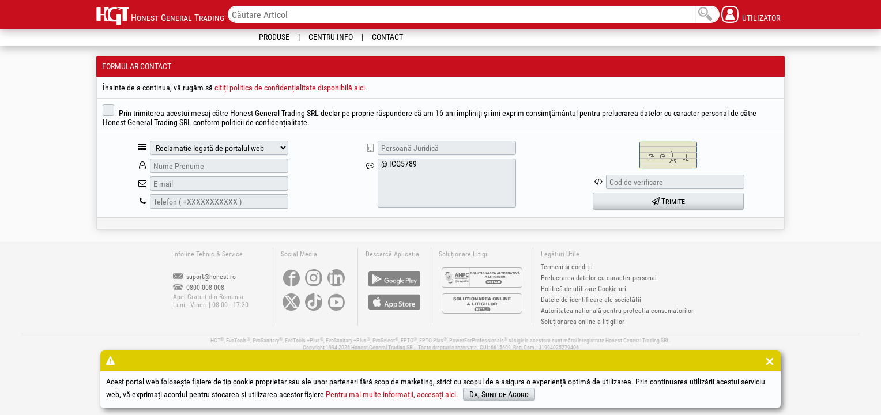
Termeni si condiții (567, 267)
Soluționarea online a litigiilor (582, 322)
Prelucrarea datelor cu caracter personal (599, 278)
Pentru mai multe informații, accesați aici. (392, 394)
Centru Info (330, 37)
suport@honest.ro (204, 277)
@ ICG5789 (447, 183)
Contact (387, 37)
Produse (274, 37)
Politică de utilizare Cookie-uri (583, 289)
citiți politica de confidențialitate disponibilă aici (289, 87)
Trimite (668, 201)
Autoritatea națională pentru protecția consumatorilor (617, 311)
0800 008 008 (198, 288)
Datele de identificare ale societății (591, 300)
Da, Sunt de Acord (499, 394)
